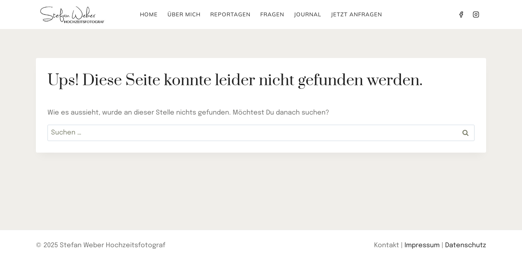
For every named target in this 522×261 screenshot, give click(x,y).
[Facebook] (461, 14)
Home (149, 14)
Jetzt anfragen (356, 14)
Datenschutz (465, 245)
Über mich (183, 14)
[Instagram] (475, 14)
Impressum (422, 245)
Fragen (272, 14)
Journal (307, 14)
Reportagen (230, 14)
